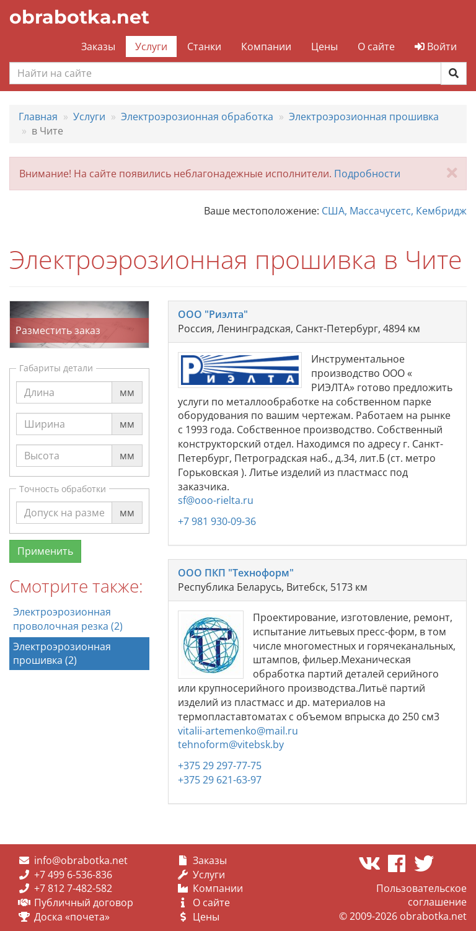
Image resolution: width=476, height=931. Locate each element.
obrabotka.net (79, 17)
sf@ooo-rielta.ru (215, 500)
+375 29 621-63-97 (220, 780)
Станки (204, 46)
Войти (436, 46)
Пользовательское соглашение (421, 895)
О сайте (376, 46)
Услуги (151, 46)
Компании (266, 46)
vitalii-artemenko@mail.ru (238, 731)
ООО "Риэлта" (213, 314)
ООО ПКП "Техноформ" (236, 573)
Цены (324, 46)
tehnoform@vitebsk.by (231, 744)
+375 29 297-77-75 (220, 765)
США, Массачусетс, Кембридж (394, 211)
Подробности (367, 173)
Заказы (98, 46)
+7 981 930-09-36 (217, 521)
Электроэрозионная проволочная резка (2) (68, 619)
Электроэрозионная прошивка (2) (62, 654)
